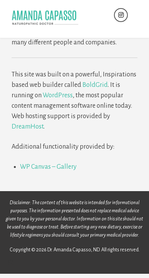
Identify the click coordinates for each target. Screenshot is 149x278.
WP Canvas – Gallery (48, 166)
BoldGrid (95, 84)
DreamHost (28, 126)
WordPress (58, 95)
